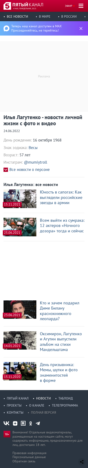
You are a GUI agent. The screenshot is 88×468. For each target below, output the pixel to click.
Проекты (14, 405)
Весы (33, 147)
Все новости (17, 16)
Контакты (15, 412)
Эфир (68, 6)
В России (69, 16)
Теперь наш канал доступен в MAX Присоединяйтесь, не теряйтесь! (36, 28)
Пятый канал (18, 398)
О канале (36, 405)
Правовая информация (29, 453)
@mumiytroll (35, 162)
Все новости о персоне (29, 169)
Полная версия (43, 412)
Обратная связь (23, 461)
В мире (44, 16)
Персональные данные (29, 457)
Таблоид (65, 398)
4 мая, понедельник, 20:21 (24, 8)
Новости (43, 398)
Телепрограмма (65, 405)
